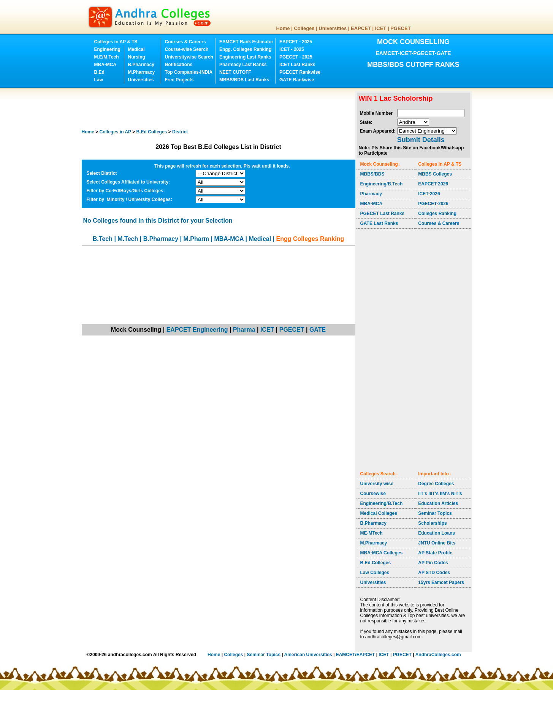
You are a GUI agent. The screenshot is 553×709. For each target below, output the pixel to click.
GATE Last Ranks (379, 223)
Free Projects (179, 79)
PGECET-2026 (433, 203)
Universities (332, 28)
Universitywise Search (189, 57)
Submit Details (421, 140)
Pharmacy (371, 193)
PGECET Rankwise (299, 72)
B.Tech (103, 239)
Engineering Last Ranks (245, 57)
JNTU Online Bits (436, 543)
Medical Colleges (378, 513)
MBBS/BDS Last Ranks (244, 79)
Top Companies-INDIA (189, 72)
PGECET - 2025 (295, 57)
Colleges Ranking (437, 213)
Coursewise (373, 493)
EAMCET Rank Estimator (246, 41)
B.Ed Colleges (375, 562)
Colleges (304, 28)
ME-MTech (371, 533)
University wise (376, 483)
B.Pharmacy (141, 64)
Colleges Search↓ (379, 473)
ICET (381, 28)
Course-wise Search (187, 49)
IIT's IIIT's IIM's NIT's (440, 493)
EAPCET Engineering (197, 329)
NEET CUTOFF (235, 72)
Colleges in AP (115, 132)
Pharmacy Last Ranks (243, 64)
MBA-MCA (105, 64)
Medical (136, 49)
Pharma (244, 329)
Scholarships (432, 523)
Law (98, 79)
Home (283, 28)
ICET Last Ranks (297, 64)
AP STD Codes (434, 572)
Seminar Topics (435, 513)
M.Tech (127, 239)
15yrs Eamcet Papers (441, 582)
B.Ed (99, 72)
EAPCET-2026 (433, 184)
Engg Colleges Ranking (310, 239)
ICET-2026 (429, 193)
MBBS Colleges (435, 174)
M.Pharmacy (141, 72)
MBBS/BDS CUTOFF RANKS (413, 64)
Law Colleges (375, 572)
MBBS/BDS (372, 174)
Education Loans (436, 533)
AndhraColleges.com (438, 654)
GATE (317, 329)
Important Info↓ (434, 473)
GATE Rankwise (296, 79)
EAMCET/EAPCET (355, 654)
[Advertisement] (220, 108)
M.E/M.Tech (106, 57)
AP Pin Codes (433, 562)
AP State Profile (435, 552)
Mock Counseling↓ (380, 164)
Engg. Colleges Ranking (245, 49)
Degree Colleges (436, 483)
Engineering (107, 49)
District (180, 132)
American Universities (308, 654)
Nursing (136, 57)
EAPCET (361, 28)
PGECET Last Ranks (382, 213)
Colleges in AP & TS (116, 41)
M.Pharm (196, 239)
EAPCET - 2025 (295, 41)
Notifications (179, 64)
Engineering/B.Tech (381, 184)
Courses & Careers (185, 41)
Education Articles (438, 503)
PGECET (400, 28)
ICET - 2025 (291, 49)
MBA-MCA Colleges (381, 552)
